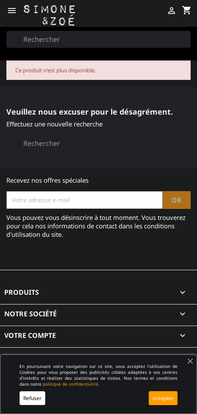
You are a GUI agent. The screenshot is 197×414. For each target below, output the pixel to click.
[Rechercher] (98, 39)
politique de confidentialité (70, 384)
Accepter (163, 398)
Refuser (32, 398)
